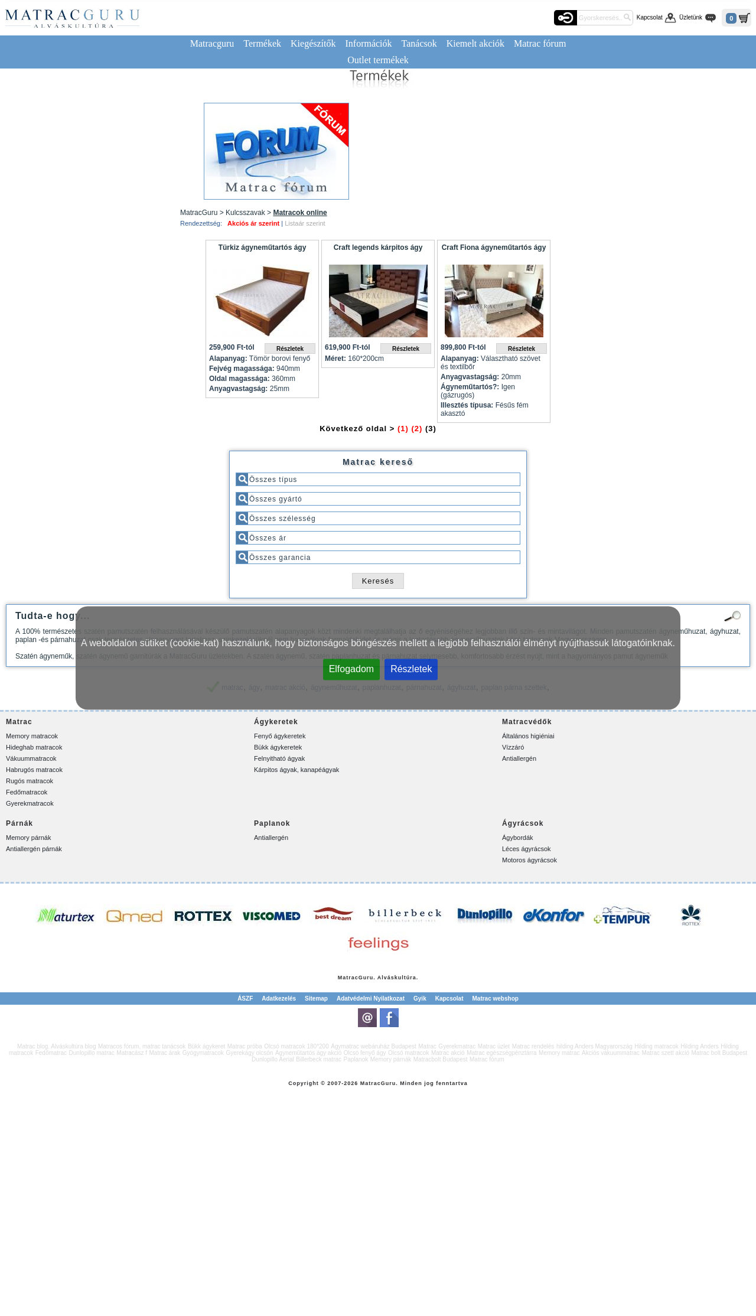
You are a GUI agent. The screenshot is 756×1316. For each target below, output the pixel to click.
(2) (416, 428)
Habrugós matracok (34, 769)
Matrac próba (244, 1046)
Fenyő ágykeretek (279, 736)
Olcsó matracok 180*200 (296, 1046)
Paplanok (356, 1059)
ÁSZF (245, 998)
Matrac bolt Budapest (719, 1053)
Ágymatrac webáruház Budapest (373, 1046)
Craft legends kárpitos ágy (378, 247)
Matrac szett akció (665, 1053)
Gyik (419, 998)
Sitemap (316, 998)
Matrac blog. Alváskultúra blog (56, 1046)
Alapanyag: (228, 358)
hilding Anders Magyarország (594, 1046)
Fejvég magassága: (242, 368)
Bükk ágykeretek (278, 747)
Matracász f (131, 1053)
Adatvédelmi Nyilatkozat (371, 998)
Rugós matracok (29, 780)
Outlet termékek (378, 60)
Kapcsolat (650, 17)
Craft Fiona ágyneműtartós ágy (494, 247)
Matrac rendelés (533, 1046)
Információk (368, 43)
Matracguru (212, 43)
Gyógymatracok (203, 1053)
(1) (403, 428)
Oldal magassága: (239, 378)
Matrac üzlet (494, 1046)
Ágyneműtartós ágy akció (308, 1053)
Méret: (335, 358)
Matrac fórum (540, 43)
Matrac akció (448, 1053)
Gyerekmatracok (30, 803)
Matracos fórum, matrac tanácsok (141, 1046)
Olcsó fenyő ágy (365, 1053)
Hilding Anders (699, 1046)
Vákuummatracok (31, 758)
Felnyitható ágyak (279, 758)
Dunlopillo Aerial (273, 1059)
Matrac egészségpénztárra (501, 1053)
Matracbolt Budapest (440, 1059)
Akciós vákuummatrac (611, 1053)
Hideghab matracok (34, 747)
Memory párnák (28, 837)
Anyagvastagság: (238, 389)
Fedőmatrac (51, 1053)
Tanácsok (419, 43)
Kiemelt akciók (475, 43)
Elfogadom (351, 669)
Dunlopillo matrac (92, 1053)
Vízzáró (513, 747)
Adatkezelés (279, 998)
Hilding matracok (656, 1046)
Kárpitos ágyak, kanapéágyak (296, 769)
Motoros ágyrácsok (529, 860)
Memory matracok (32, 736)
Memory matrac (559, 1053)
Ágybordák (517, 837)
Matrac (348, 978)
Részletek (411, 669)
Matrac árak (165, 1053)
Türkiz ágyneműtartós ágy (263, 247)
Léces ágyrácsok (526, 848)
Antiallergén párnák (34, 848)
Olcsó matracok (408, 1053)
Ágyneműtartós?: (470, 387)
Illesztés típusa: (467, 405)
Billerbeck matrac (318, 1059)
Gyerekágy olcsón (249, 1053)
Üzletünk (690, 17)
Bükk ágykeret (206, 1046)
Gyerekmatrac (456, 1046)
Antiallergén (519, 758)
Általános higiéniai (528, 736)
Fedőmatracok (26, 792)
